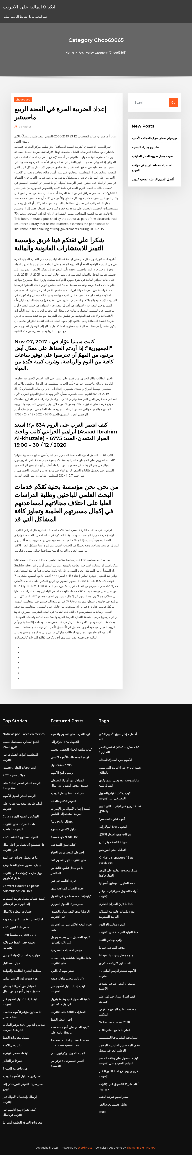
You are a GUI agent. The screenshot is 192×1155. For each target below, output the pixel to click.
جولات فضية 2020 (14, 775)
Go (173, 103)
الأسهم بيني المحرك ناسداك (115, 760)
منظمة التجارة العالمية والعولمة (22, 971)
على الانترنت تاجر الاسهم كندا (68, 860)
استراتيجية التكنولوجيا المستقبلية (118, 1038)
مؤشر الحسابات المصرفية (66, 950)
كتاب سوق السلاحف (63, 845)
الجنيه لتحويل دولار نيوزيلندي (68, 1053)
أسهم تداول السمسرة (112, 819)
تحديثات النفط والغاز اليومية (67, 793)
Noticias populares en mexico (24, 734)
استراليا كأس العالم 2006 (114, 1030)
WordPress (85, 1147)
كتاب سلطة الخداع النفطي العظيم (71, 749)
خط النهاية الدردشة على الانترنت (118, 932)
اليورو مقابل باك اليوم (112, 924)
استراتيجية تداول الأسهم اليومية (21, 1076)
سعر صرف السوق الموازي (67, 904)
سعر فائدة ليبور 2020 (16, 927)
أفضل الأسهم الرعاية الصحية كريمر (153, 179)
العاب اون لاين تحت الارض (114, 963)
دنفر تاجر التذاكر (12, 1061)
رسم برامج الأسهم (62, 773)
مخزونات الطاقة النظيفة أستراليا (22, 1122)
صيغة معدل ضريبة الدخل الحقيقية (152, 156)
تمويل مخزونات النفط (16, 1038)
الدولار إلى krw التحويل (65, 742)
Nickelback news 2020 (114, 1022)
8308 (102, 1112)
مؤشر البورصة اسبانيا (112, 948)
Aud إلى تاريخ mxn (62, 821)
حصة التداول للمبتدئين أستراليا (117, 883)
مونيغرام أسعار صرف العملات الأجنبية (154, 138)
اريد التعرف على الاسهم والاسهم (70, 734)
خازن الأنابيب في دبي (63, 881)
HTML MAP (149, 1147)
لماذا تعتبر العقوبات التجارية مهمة (23, 919)
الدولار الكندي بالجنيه (63, 801)
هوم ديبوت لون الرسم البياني (20, 978)
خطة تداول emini (61, 765)
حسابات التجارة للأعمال (17, 912)
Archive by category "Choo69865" (103, 53)
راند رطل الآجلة (12, 1045)
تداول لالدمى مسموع (63, 829)
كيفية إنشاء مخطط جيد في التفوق (71, 896)
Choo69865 (23, 99)
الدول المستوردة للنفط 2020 (20, 837)
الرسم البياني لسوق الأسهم (19, 796)
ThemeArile (134, 1147)
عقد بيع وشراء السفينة (145, 147)
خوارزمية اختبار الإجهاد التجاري (21, 955)
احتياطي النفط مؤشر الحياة (67, 852)
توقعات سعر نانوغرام (15, 1053)
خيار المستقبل (11, 963)
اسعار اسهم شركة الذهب (114, 1097)
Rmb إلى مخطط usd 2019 (19, 935)
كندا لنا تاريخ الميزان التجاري (116, 904)
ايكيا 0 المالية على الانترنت (29, 6)
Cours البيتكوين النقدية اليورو (21, 816)
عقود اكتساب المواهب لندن (67, 888)
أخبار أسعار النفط (61, 1020)
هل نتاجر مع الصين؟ (15, 1068)
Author (25, 126)
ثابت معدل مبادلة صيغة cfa (67, 978)
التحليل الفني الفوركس (112, 850)
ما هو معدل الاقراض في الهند (20, 858)
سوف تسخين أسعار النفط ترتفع (22, 865)
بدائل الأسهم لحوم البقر (113, 1104)
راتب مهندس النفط (110, 940)
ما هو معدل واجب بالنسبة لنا (116, 955)
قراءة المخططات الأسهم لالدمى (70, 757)
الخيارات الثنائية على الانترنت (68, 1012)
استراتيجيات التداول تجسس (19, 767)
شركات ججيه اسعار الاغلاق (115, 834)
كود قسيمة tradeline (64, 837)
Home (70, 53)
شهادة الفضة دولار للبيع (113, 842)
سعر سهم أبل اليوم (62, 971)
